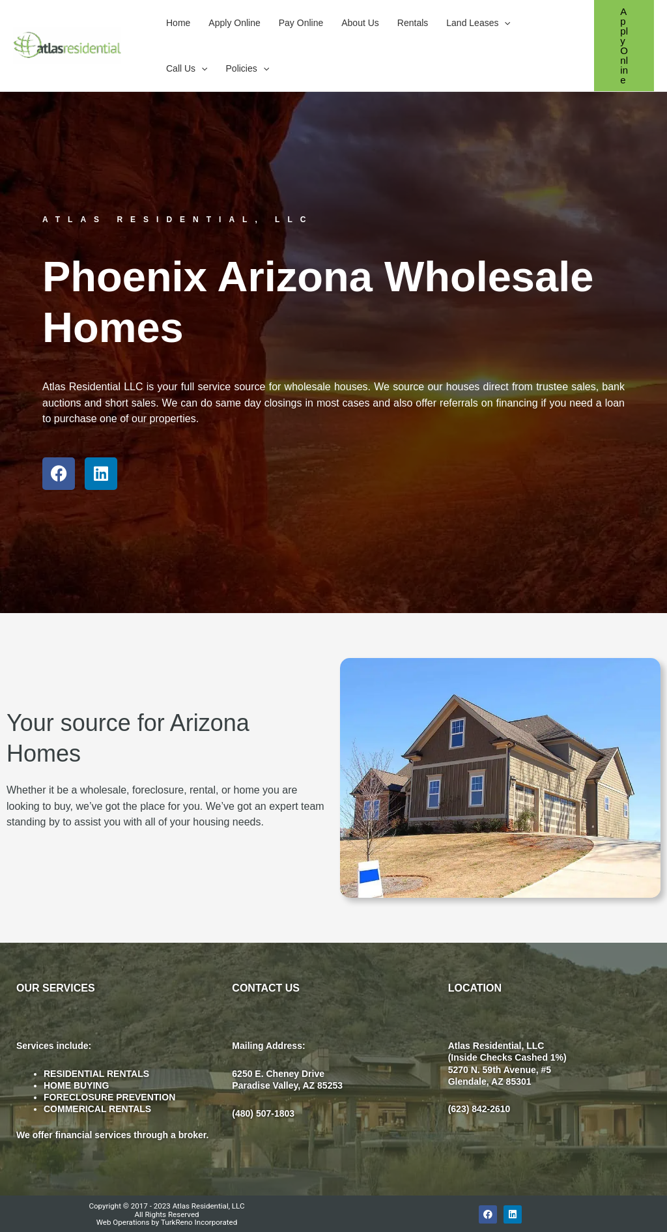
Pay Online (301, 23)
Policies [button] (248, 68)
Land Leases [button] (478, 23)
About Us (360, 23)
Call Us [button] (187, 68)
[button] (504, 23)
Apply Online (234, 23)
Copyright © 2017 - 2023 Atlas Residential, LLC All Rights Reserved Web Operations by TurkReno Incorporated (167, 1213)
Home (178, 23)
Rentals (412, 23)
